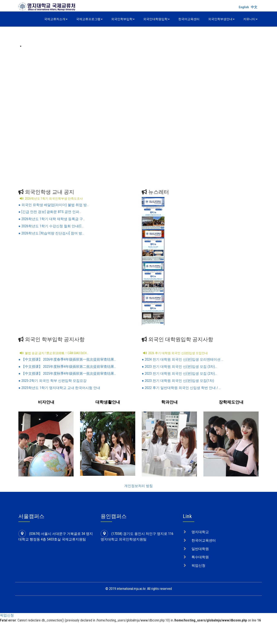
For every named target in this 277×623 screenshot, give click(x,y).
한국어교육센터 (189, 19)
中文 (254, 7)
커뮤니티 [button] (250, 19)
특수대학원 (200, 557)
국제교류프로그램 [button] (89, 19)
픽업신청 (198, 565)
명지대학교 (200, 532)
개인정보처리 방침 (138, 486)
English (244, 7)
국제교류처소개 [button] (56, 19)
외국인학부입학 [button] (123, 19)
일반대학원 (200, 549)
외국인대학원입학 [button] (156, 19)
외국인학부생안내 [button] (221, 19)
